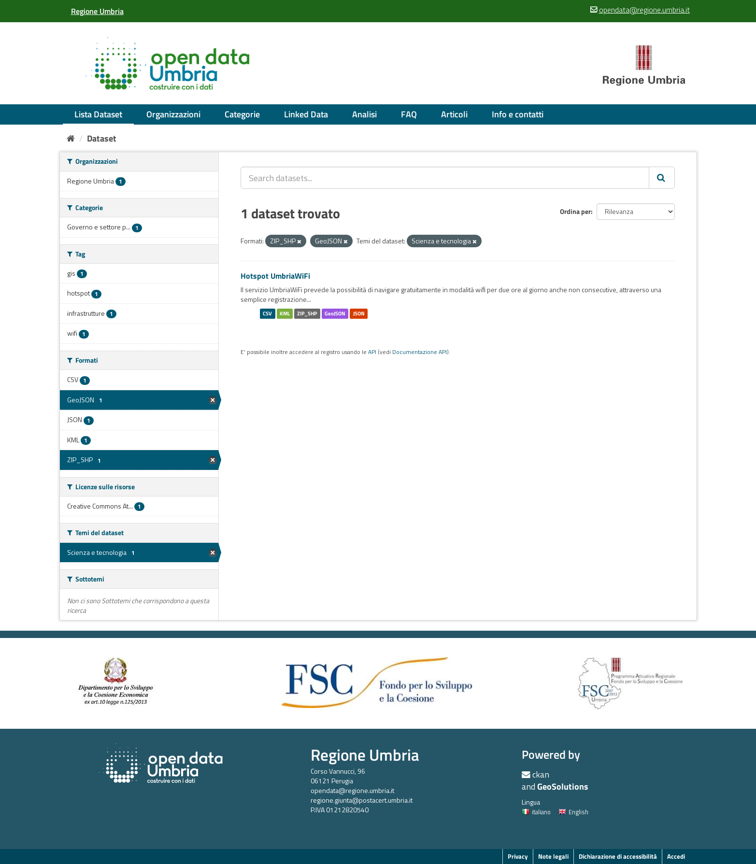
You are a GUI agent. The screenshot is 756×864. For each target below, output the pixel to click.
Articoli (454, 114)
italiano (536, 812)
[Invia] (662, 178)
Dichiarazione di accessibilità (618, 856)
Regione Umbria (365, 754)
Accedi (676, 856)
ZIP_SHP (307, 313)
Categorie (242, 114)
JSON (359, 313)
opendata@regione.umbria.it (352, 790)
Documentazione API (419, 352)
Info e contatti (517, 114)
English (573, 812)
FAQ (409, 114)
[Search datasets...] (445, 178)
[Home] (71, 138)
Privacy (518, 856)
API (372, 352)
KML (285, 313)
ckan (540, 774)
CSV (267, 313)
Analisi (364, 114)
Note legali (553, 856)
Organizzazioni (173, 114)
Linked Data (306, 114)
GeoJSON (335, 313)
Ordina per (575, 211)
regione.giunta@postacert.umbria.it (362, 800)
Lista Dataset (98, 114)
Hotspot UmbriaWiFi (275, 276)
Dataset (101, 138)
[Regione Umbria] (97, 11)
